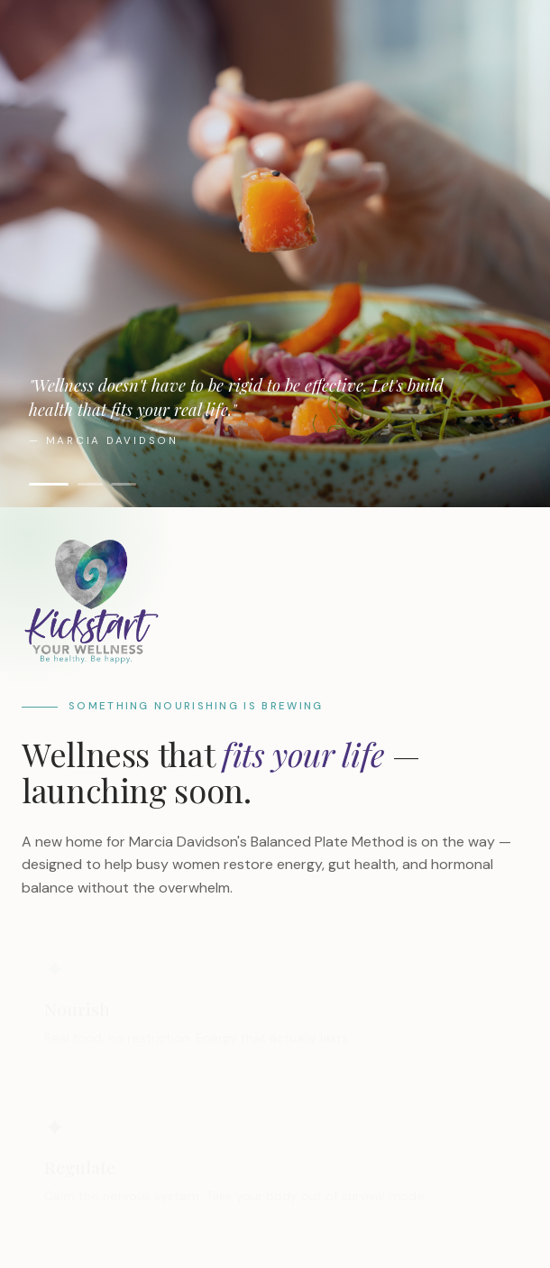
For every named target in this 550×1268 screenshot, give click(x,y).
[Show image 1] (49, 484)
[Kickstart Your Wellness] (275, 601)
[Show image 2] (90, 484)
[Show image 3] (123, 484)
